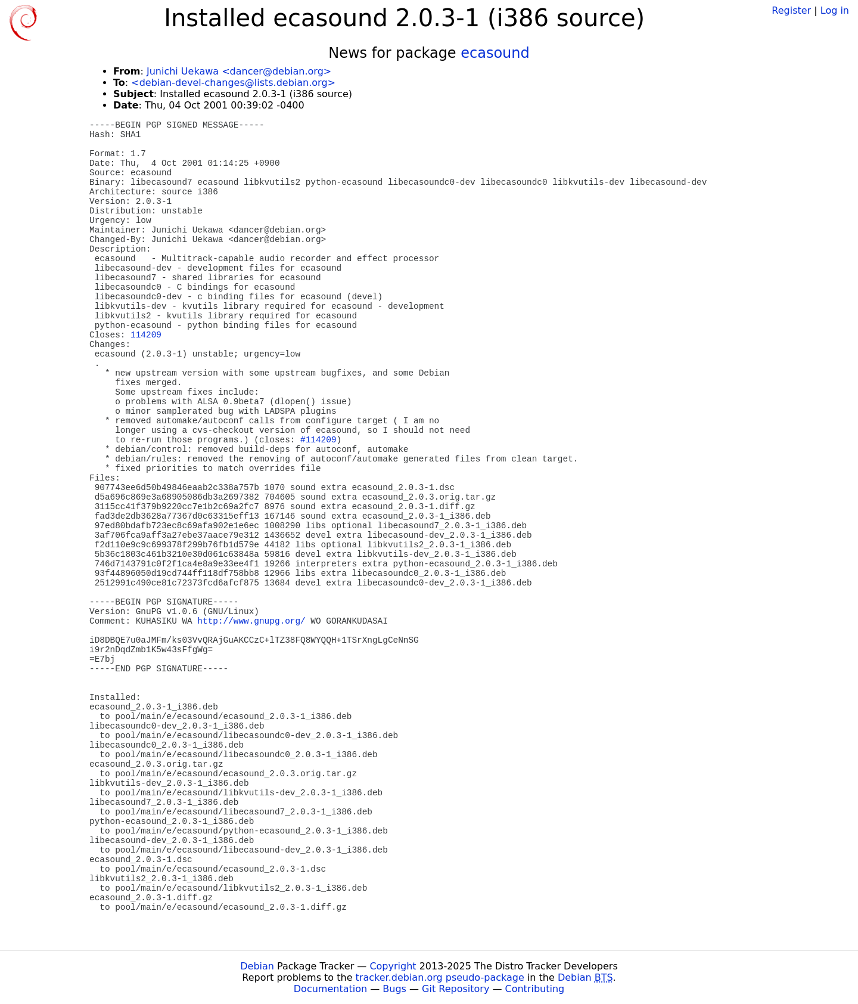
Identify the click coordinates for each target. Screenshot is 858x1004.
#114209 (318, 440)
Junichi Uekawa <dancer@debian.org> (239, 71)
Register (791, 10)
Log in (834, 10)
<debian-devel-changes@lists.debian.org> (233, 82)
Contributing (535, 988)
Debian (257, 966)
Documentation (330, 988)
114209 (145, 335)
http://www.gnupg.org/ (251, 621)
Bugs (394, 988)
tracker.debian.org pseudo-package (440, 977)
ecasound (495, 53)
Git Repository (455, 988)
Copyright (392, 966)
